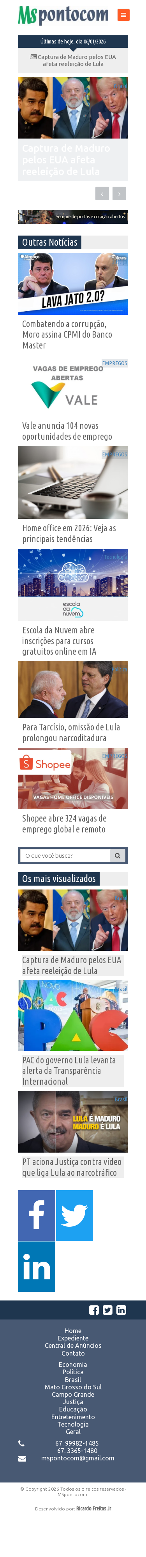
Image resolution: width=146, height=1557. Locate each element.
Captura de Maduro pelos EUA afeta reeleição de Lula (73, 60)
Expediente (73, 1379)
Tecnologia (110, 565)
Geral (73, 1473)
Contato (73, 1394)
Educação (73, 1450)
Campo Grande (73, 1435)
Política (114, 681)
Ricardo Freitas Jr (93, 1550)
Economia (73, 1406)
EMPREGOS (109, 365)
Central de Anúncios (73, 1387)
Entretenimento (73, 1458)
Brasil (115, 87)
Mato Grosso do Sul (73, 1428)
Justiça (115, 259)
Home (73, 1372)
